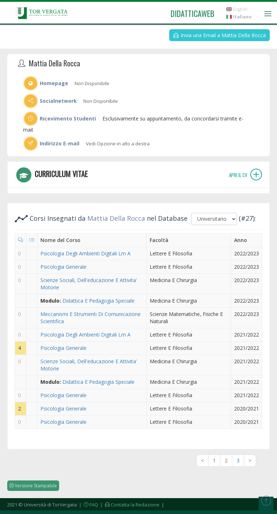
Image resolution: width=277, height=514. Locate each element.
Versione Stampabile (33, 486)
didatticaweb (192, 13)
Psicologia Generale (63, 266)
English (237, 9)
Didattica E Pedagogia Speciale (98, 300)
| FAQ (88, 504)
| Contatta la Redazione (129, 504)
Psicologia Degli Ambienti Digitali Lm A (85, 253)
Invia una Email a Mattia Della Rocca (219, 35)
